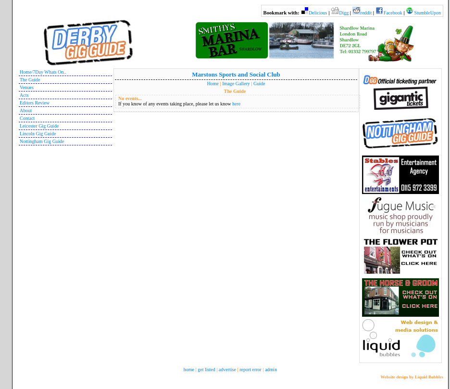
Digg (344, 12)
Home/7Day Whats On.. (43, 72)
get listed (206, 369)
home (189, 369)
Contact (27, 118)
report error (250, 369)
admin (271, 369)
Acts (24, 95)
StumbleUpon (427, 12)
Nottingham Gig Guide (42, 141)
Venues (27, 87)
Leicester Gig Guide (39, 126)
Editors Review (35, 102)
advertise (227, 369)
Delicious (318, 12)
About (26, 110)
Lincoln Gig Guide (38, 133)
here (236, 103)
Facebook (393, 12)
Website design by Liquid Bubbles (411, 377)
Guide (259, 83)
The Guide (30, 79)
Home (213, 83)
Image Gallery (236, 83)
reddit (366, 12)
